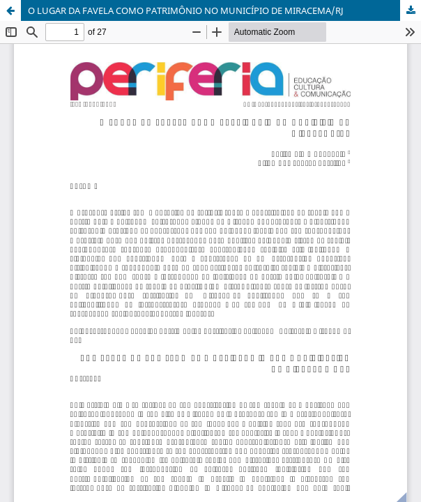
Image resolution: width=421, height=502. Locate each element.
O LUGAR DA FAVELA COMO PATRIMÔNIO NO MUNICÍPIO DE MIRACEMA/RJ (186, 10)
